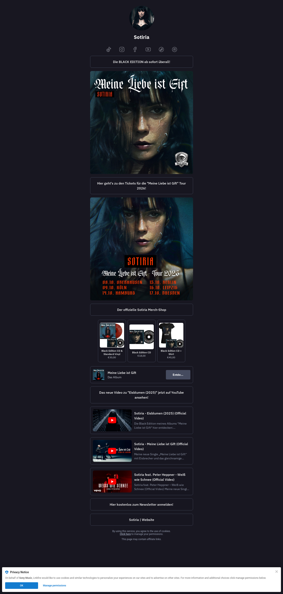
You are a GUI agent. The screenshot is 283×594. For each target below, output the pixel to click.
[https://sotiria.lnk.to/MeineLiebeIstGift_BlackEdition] (141, 62)
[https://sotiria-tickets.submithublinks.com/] (141, 185)
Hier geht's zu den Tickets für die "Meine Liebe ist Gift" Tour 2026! (141, 185)
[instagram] (121, 50)
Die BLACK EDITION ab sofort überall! (141, 62)
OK (21, 585)
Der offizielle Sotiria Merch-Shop (141, 310)
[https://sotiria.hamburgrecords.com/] (141, 310)
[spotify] (174, 50)
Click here (125, 534)
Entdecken (180, 375)
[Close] (276, 571)
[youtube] (148, 50)
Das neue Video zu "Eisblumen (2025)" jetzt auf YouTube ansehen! (141, 394)
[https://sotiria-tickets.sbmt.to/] (141, 248)
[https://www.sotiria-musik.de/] (141, 520)
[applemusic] (161, 50)
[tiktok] (108, 50)
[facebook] (135, 50)
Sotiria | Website (141, 520)
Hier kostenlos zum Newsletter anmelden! (141, 504)
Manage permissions (54, 585)
